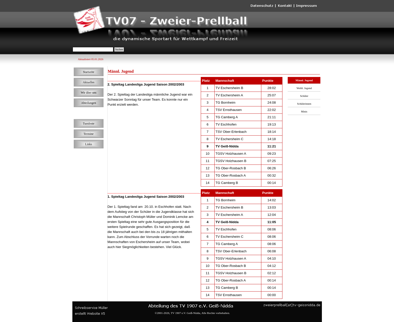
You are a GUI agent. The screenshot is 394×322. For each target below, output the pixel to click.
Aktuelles (88, 82)
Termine (89, 134)
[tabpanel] (151, 92)
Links (88, 144)
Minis (304, 111)
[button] (291, 305)
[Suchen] (93, 49)
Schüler (304, 96)
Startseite (88, 72)
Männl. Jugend (304, 80)
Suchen (119, 49)
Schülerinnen (304, 103)
